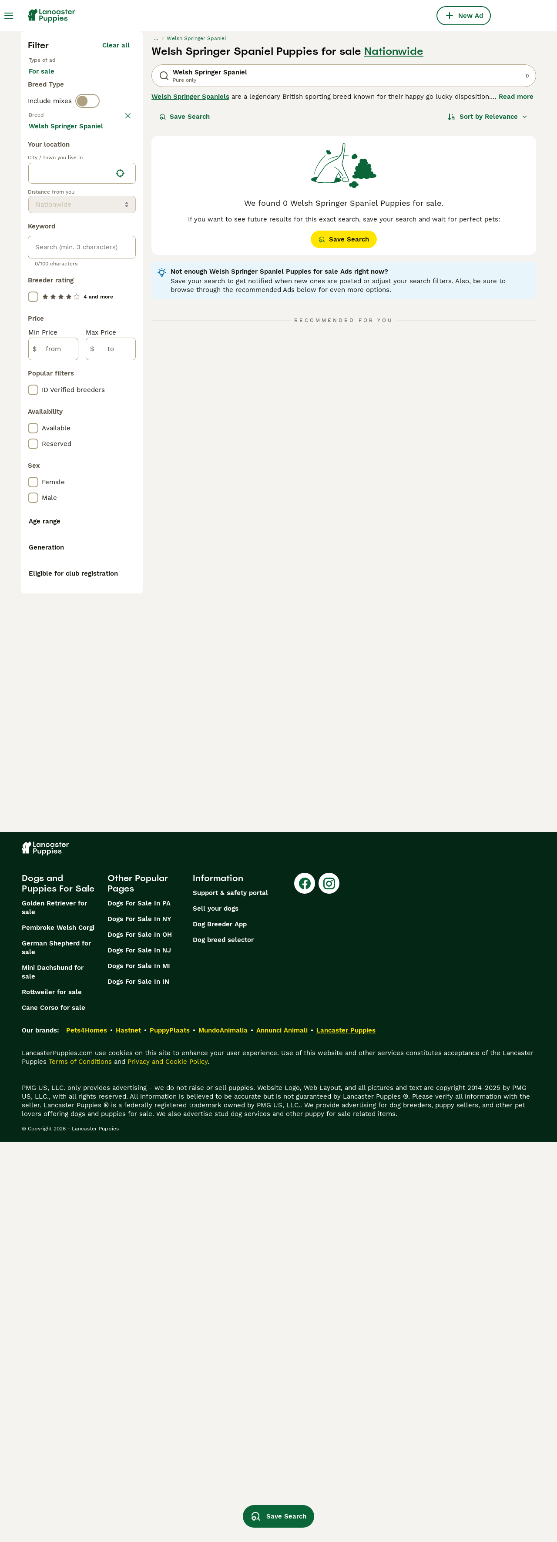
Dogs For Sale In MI (138, 1366)
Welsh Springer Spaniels (190, 97)
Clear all (116, 45)
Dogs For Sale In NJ (139, 1350)
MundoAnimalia (223, 1431)
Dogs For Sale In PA (139, 1303)
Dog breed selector (223, 1340)
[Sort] (488, 116)
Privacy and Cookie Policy (168, 1462)
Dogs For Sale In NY (139, 1319)
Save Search (184, 117)
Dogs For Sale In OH (139, 1335)
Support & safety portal (230, 1293)
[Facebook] (304, 1283)
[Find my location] (120, 378)
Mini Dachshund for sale (53, 1372)
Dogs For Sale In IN (138, 1382)
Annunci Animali (282, 1431)
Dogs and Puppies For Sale (58, 1283)
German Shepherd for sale (56, 1348)
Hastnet (128, 1431)
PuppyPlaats (170, 1431)
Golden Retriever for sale (54, 1308)
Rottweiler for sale (52, 1392)
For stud (94, 80)
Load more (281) (110, 332)
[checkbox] (33, 176)
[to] (111, 554)
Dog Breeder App (220, 1324)
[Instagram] (329, 1283)
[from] (53, 554)
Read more (516, 97)
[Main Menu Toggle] (8, 15)
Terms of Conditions (80, 1462)
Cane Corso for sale (53, 1408)
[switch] (87, 113)
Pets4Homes (86, 1431)
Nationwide (393, 51)
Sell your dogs (215, 1309)
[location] (82, 378)
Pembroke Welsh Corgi (58, 1328)
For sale (48, 80)
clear (122, 131)
